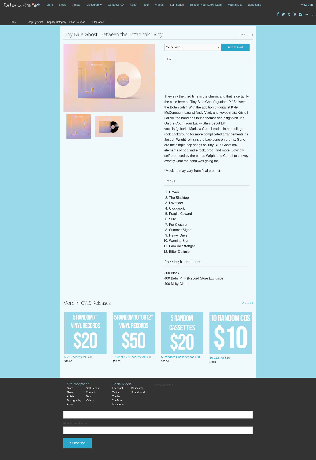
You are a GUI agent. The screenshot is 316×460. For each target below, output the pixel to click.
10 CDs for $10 (219, 357)
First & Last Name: (75, 423)
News (62, 4)
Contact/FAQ (116, 4)
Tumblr (116, 396)
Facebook (118, 388)
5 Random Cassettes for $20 (180, 357)
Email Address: (164, 385)
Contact (90, 392)
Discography (94, 4)
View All (247, 303)
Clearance (98, 22)
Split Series (177, 4)
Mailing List (235, 4)
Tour (146, 4)
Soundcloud (138, 392)
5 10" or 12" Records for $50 (132, 357)
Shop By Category (56, 22)
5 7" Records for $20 (78, 357)
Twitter (116, 392)
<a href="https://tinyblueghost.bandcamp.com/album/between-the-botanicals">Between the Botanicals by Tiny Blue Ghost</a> (207, 79)
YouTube (117, 400)
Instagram (118, 404)
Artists (76, 4)
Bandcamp (254, 4)
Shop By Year (77, 22)
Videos (159, 4)
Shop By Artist (35, 22)
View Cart (307, 4)
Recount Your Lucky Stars (206, 4)
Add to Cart (235, 47)
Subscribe (77, 443)
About (133, 4)
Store (49, 4)
